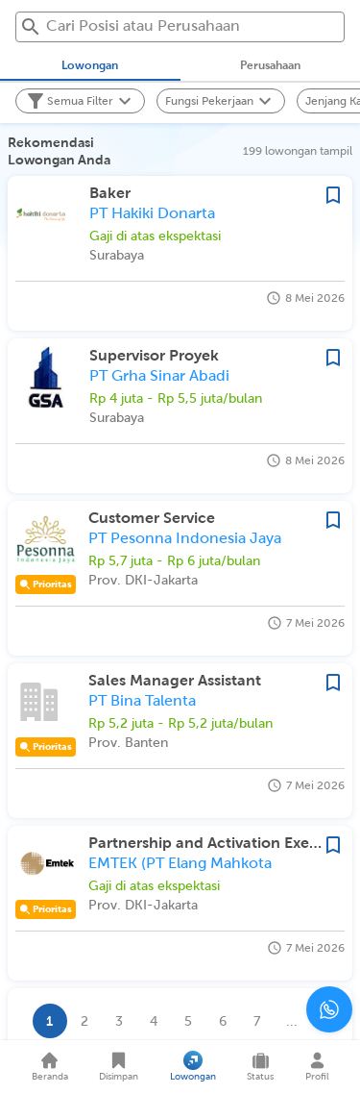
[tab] (90, 65)
